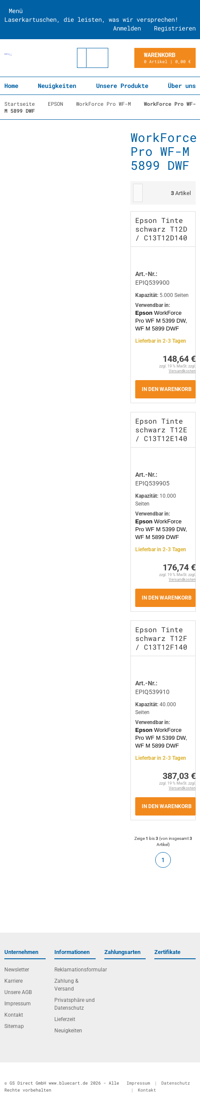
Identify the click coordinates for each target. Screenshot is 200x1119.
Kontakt (13, 1015)
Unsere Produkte (122, 85)
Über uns (182, 85)
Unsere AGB (18, 992)
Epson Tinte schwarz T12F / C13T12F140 (161, 638)
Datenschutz (175, 1083)
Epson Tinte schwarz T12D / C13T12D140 (161, 229)
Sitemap (14, 1026)
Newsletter (16, 970)
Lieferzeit (64, 1019)
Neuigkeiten (57, 85)
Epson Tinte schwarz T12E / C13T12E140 (161, 429)
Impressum (17, 1004)
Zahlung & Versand (66, 985)
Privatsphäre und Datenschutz (74, 1004)
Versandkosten (182, 371)
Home (11, 85)
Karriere (13, 981)
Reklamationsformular (75, 970)
